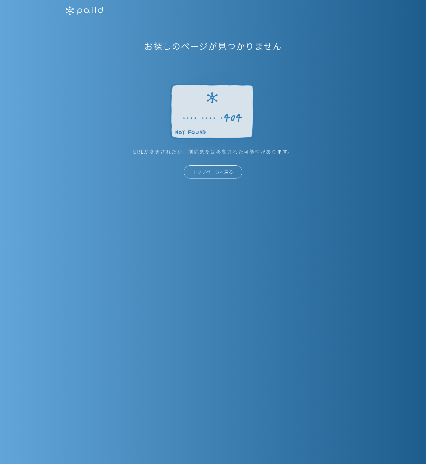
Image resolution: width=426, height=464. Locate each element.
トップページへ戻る (213, 172)
